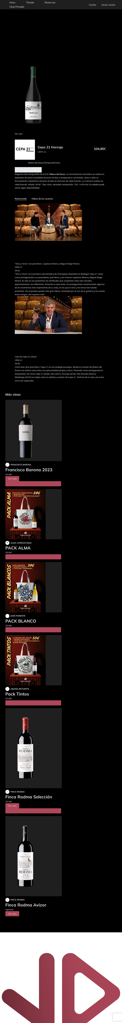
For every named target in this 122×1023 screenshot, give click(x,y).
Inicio (12, 2)
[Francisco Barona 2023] (33, 430)
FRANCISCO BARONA (20, 464)
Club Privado (16, 6)
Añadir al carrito (28, 169)
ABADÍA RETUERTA (19, 689)
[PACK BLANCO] (33, 587)
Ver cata (12, 478)
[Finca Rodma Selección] (33, 748)
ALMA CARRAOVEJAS (20, 543)
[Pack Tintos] (33, 660)
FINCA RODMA (17, 791)
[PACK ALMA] (33, 514)
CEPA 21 (42, 151)
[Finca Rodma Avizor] (33, 856)
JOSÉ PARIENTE (17, 615)
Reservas (50, 2)
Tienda (30, 2)
